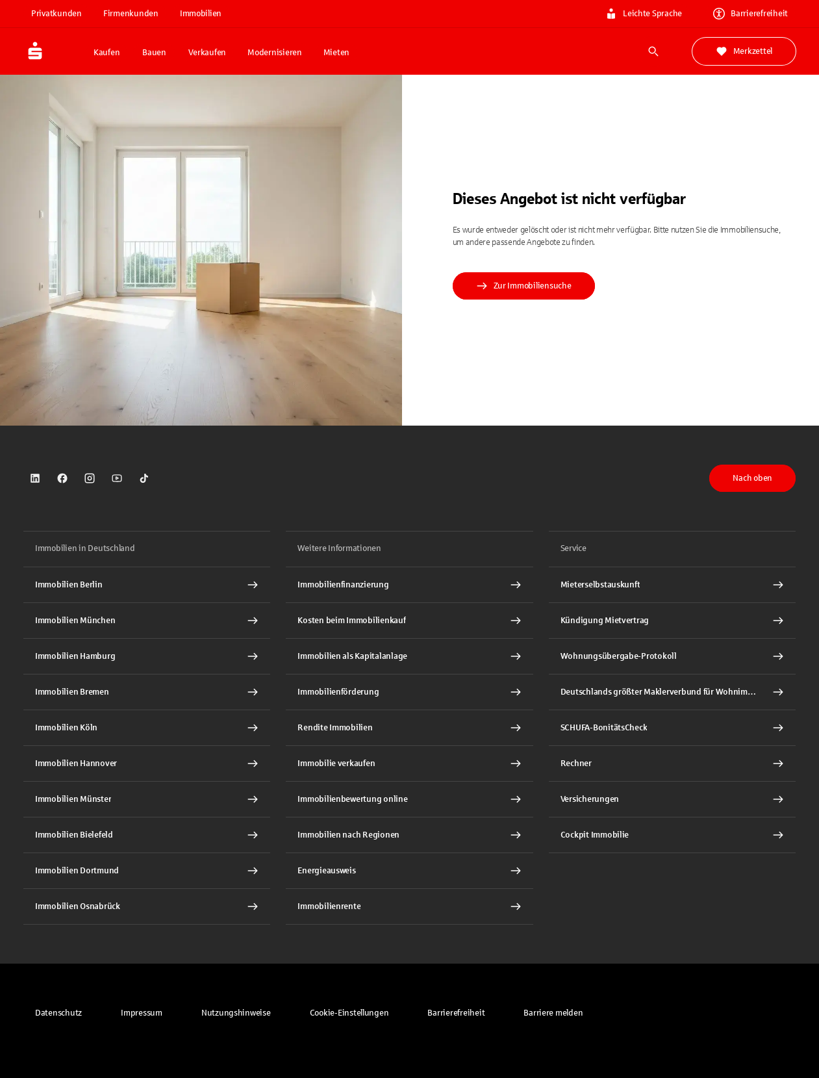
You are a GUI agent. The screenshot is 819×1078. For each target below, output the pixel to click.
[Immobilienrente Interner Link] (409, 906)
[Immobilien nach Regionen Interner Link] (409, 835)
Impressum (141, 1013)
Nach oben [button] (752, 478)
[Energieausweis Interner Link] (409, 870)
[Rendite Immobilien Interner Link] (409, 727)
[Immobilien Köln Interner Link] (146, 727)
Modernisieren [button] (274, 52)
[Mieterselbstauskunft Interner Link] (672, 584)
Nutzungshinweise (236, 1013)
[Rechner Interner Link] (672, 763)
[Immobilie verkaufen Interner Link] (409, 763)
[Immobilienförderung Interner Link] (409, 692)
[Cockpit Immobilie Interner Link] (672, 835)
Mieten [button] (336, 52)
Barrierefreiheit (456, 1013)
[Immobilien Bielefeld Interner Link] (146, 835)
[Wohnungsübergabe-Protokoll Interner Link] (672, 656)
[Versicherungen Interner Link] (672, 799)
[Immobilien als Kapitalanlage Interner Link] (409, 656)
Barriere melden (553, 1013)
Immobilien (200, 13)
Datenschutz (58, 1013)
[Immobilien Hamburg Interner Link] (146, 656)
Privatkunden (56, 13)
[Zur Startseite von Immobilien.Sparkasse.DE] (54, 51)
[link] (35, 478)
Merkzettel (744, 51)
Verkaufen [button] (207, 52)
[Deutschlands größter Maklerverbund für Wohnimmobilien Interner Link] (672, 692)
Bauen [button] (154, 52)
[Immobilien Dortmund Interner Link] (146, 870)
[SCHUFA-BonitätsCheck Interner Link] (672, 727)
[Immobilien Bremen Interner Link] (146, 692)
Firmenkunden (130, 13)
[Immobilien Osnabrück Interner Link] (146, 906)
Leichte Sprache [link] (643, 13)
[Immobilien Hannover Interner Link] (146, 763)
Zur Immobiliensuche (524, 286)
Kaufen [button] (107, 52)
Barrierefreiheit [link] (750, 13)
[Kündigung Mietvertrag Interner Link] (672, 620)
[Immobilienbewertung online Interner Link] (409, 799)
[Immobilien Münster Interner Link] (146, 799)
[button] (349, 1013)
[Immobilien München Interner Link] (146, 620)
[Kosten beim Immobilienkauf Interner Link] (409, 620)
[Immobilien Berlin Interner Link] (146, 584)
